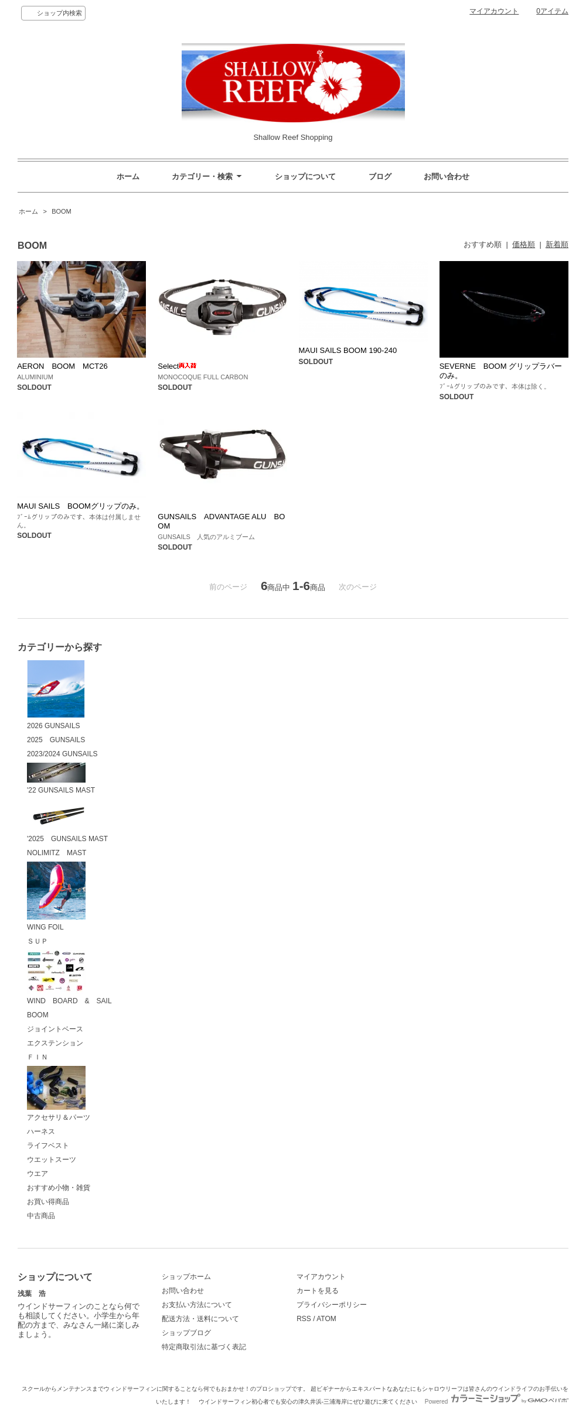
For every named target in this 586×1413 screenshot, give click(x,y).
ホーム (128, 176)
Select (177, 366)
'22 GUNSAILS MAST (61, 778)
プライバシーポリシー (332, 1305)
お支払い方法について (197, 1305)
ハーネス (41, 1131)
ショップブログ (186, 1333)
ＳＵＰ (37, 941)
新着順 (557, 244)
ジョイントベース (55, 1029)
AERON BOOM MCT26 (62, 366)
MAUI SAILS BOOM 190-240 (348, 350)
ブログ (380, 176)
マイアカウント (494, 11)
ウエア (37, 1174)
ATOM (326, 1319)
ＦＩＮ (37, 1057)
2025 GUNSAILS (56, 740)
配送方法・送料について (200, 1319)
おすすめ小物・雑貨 (58, 1188)
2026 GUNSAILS (56, 695)
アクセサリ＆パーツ (58, 1094)
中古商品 (41, 1216)
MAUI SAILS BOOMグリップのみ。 (80, 506)
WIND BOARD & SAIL (69, 978)
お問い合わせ (446, 176)
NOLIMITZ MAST (56, 853)
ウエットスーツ (51, 1159)
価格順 (523, 244)
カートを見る (318, 1291)
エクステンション (55, 1043)
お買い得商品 (48, 1202)
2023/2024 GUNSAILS (62, 754)
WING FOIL (56, 896)
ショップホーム (186, 1277)
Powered (496, 1401)
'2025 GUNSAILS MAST (67, 821)
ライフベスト (48, 1145)
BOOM (60, 211)
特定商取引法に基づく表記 (204, 1347)
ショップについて (305, 176)
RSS (304, 1319)
